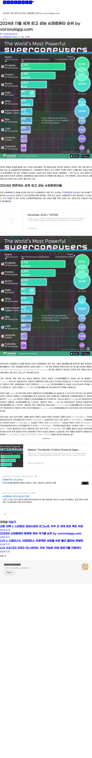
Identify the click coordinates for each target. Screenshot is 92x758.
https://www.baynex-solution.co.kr (17, 476)
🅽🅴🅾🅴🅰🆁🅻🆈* (18, 3)
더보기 (12, 522)
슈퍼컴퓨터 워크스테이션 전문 (15, 496)
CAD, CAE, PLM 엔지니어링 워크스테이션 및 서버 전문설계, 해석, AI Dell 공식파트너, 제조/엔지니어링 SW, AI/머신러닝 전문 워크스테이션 (45, 501)
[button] (3, 10)
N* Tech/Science (8, 34)
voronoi (9, 195)
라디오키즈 (7, 37)
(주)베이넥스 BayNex (12, 480)
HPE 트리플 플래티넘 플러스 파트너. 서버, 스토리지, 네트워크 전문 (29, 483)
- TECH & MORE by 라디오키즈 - (17, 568)
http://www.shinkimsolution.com (16, 493)
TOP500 (66, 192)
